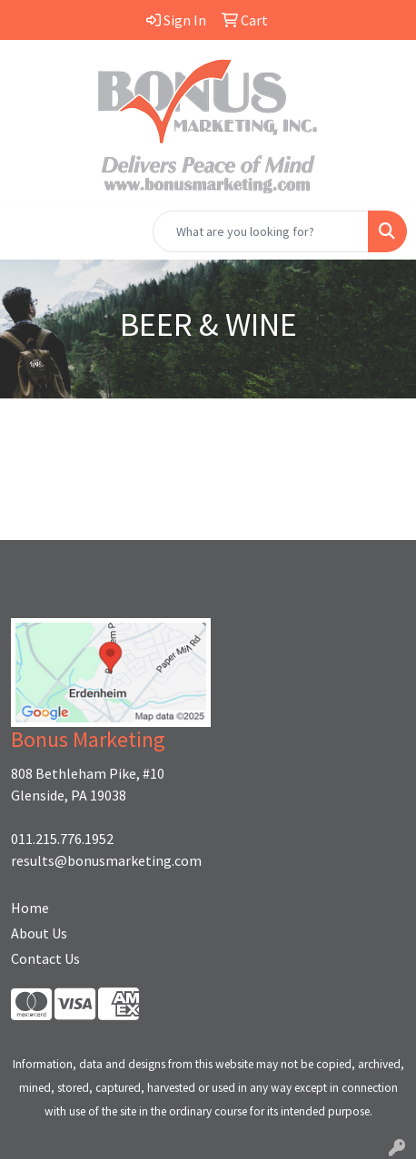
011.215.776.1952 (62, 839)
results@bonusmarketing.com (106, 860)
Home (30, 908)
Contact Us (45, 958)
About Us (39, 933)
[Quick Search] (261, 231)
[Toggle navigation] (28, 231)
